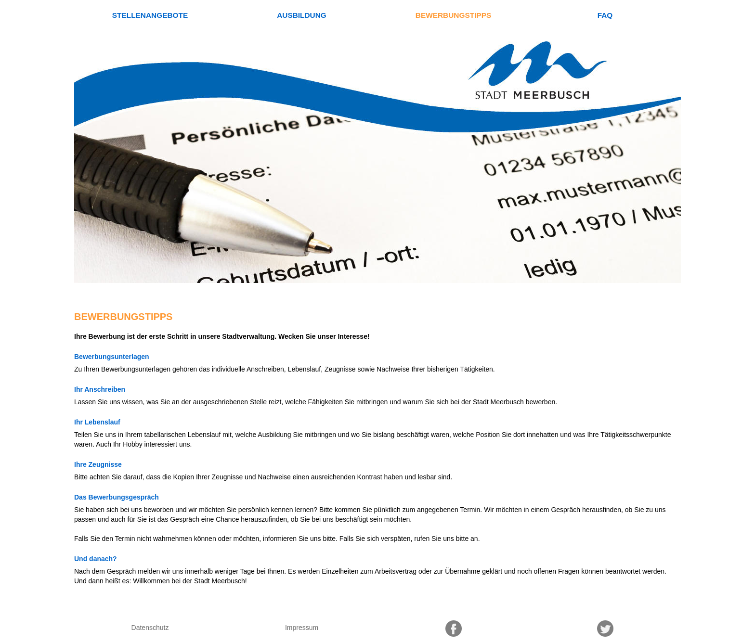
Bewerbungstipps (453, 15)
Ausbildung (301, 15)
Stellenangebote (150, 15)
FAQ (605, 15)
